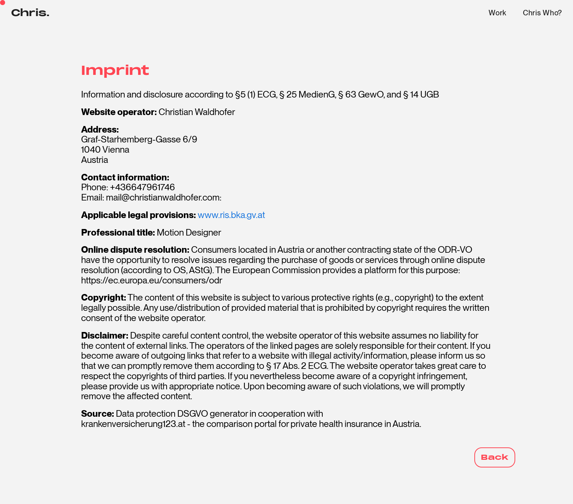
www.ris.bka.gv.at (231, 214)
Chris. (30, 13)
